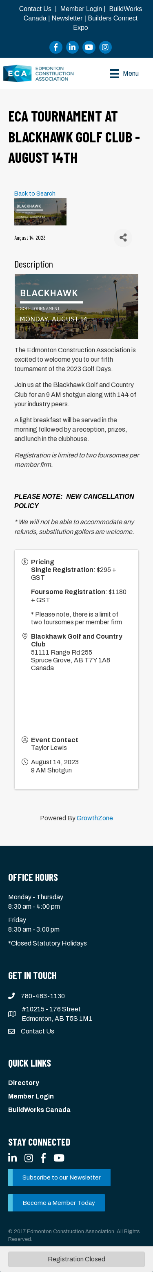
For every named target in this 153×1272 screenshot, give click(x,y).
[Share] (123, 238)
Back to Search (34, 193)
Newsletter (67, 18)
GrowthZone (95, 818)
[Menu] (124, 73)
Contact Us (35, 8)
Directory (23, 1082)
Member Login (81, 8)
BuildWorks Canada (39, 1109)
